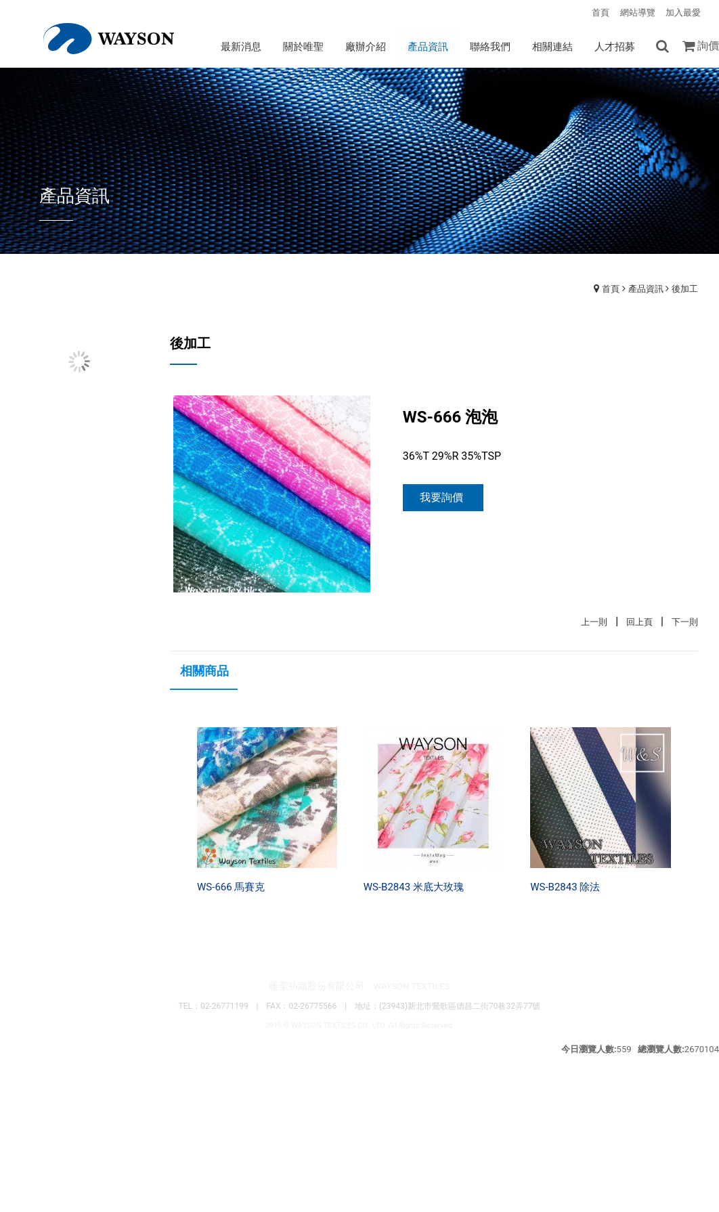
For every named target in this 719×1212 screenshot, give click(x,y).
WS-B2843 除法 (565, 888)
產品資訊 (645, 289)
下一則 (685, 623)
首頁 (610, 289)
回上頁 (639, 623)
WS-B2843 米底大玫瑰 (414, 888)
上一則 (594, 623)
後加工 (685, 289)
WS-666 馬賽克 (231, 888)
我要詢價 (441, 498)
